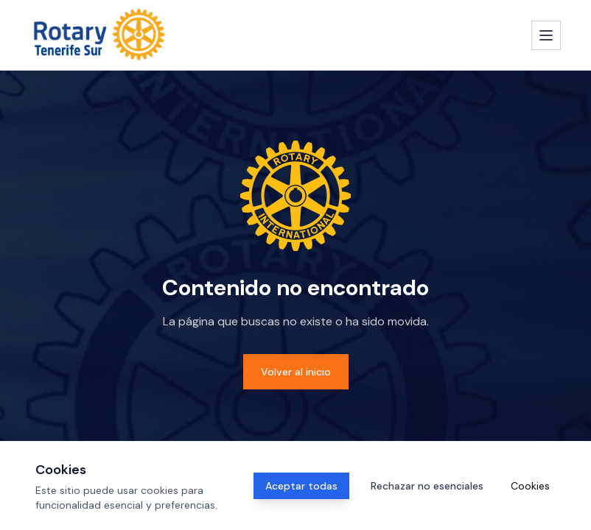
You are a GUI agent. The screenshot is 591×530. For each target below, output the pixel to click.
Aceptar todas (301, 485)
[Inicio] (99, 35)
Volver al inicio (296, 371)
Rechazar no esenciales (427, 485)
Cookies (530, 485)
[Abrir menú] (546, 35)
